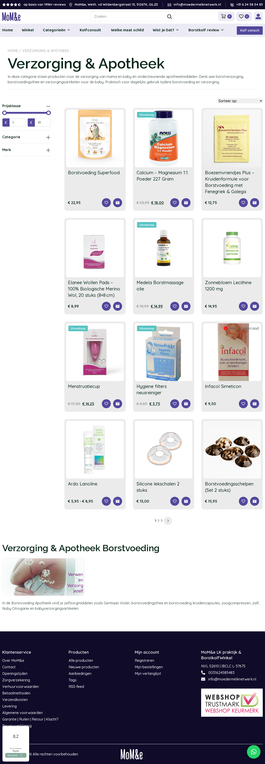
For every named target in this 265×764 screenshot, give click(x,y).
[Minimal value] (26, 113)
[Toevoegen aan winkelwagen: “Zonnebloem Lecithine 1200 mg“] (254, 306)
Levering (9, 706)
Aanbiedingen (80, 673)
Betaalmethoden (16, 693)
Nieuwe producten (84, 667)
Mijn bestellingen (149, 667)
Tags (73, 680)
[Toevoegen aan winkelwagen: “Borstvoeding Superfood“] (117, 202)
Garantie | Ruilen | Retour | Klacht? (30, 719)
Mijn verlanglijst (148, 673)
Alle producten (81, 660)
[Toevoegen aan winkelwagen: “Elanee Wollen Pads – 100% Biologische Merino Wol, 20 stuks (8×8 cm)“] (117, 306)
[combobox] (132, 16)
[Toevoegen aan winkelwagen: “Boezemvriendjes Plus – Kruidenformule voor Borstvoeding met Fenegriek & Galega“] (254, 202)
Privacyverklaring (17, 725)
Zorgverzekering (16, 680)
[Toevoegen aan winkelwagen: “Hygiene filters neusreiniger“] (186, 403)
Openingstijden (15, 673)
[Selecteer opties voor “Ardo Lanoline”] (117, 501)
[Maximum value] (43, 122)
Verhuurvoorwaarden (20, 686)
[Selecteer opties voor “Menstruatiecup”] (117, 403)
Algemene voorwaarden (22, 712)
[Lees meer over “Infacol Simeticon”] (254, 403)
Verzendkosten (15, 699)
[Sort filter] (240, 100)
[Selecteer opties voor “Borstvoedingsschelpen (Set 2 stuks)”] (254, 501)
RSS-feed (76, 686)
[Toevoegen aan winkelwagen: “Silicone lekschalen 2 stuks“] (186, 501)
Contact (9, 667)
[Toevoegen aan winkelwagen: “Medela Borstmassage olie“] (186, 306)
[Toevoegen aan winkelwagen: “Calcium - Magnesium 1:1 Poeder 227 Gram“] (186, 202)
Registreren (144, 660)
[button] (57, 30)
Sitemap (9, 732)
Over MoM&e (13, 660)
